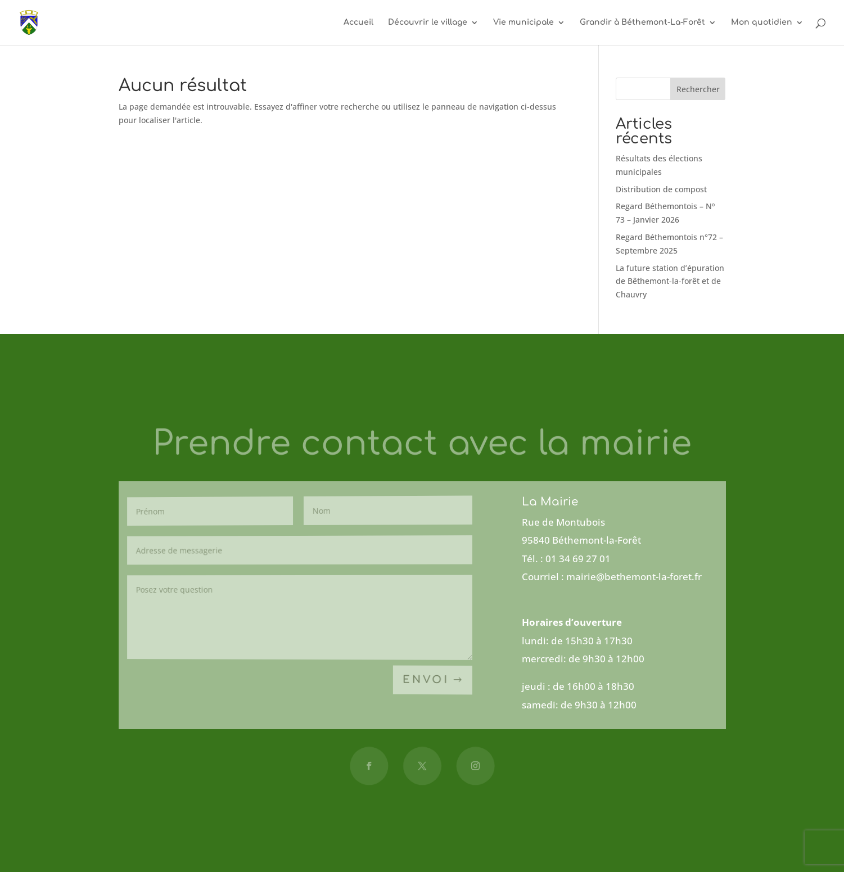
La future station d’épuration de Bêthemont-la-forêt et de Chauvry (670, 281)
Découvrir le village (427, 22)
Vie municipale (523, 22)
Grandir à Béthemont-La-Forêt (642, 22)
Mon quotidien (761, 22)
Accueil (358, 22)
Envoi (426, 680)
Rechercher (698, 89)
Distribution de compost (661, 189)
